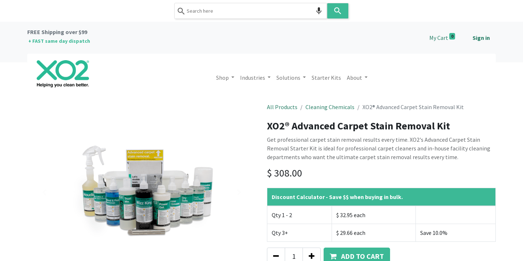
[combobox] (250, 11)
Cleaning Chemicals (329, 107)
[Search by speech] (319, 11)
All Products (282, 107)
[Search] (338, 11)
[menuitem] (326, 77)
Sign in (481, 37)
